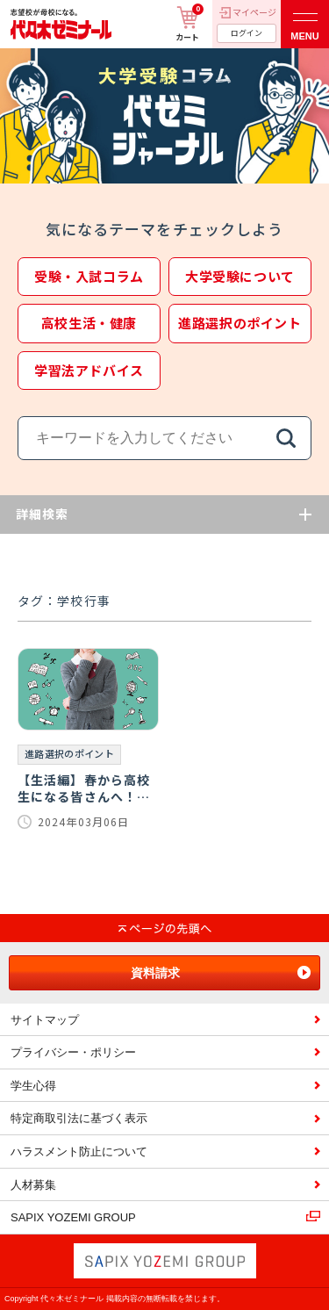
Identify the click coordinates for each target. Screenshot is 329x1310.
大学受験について (240, 276)
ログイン (246, 33)
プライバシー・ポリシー (73, 1052)
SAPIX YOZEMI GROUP (73, 1217)
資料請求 (155, 973)
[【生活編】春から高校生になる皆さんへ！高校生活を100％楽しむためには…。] (88, 739)
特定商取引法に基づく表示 (79, 1118)
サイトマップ (45, 1019)
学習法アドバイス (89, 370)
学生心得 (33, 1085)
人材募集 (33, 1184)
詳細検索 (42, 513)
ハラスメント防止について (79, 1151)
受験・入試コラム (89, 276)
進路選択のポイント (239, 322)
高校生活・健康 (89, 322)
